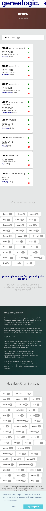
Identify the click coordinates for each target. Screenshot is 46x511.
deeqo (34, 247)
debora (22, 236)
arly (36, 399)
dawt (20, 225)
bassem (7, 404)
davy (6, 219)
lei (17, 442)
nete (22, 453)
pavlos (31, 459)
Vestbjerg (5, 182)
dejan (21, 252)
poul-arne (8, 464)
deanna (34, 230)
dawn (32, 219)
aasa (6, 393)
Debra (13, 37)
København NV (7, 92)
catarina (23, 404)
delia (34, 252)
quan (6, 470)
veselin (21, 481)
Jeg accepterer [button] (33, 507)
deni (29, 263)
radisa (20, 470)
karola (20, 432)
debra (6, 241)
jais (6, 426)
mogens (24, 448)
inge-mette (23, 421)
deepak (7, 247)
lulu (40, 442)
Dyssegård (5, 74)
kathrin (34, 432)
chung (6, 410)
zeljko (35, 481)
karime (7, 432)
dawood (7, 225)
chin (36, 404)
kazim (21, 437)
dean (6, 230)
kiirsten (35, 437)
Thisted (4, 146)
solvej (21, 475)
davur (21, 214)
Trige (3, 164)
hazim (7, 421)
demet (38, 258)
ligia (28, 442)
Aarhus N (5, 56)
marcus (8, 448)
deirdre (7, 252)
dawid (19, 219)
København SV (7, 112)
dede (19, 241)
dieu (32, 410)
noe (5, 459)
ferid (6, 415)
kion (6, 442)
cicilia (20, 410)
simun (7, 475)
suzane (35, 475)
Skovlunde (5, 128)
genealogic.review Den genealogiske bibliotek (23, 277)
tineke (7, 481)
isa (37, 421)
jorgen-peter (20, 426)
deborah (38, 236)
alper (6, 399)
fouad (19, 415)
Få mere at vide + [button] (11, 501)
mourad (8, 453)
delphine (8, 258)
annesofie (21, 399)
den (6, 263)
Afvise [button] (13, 507)
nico (34, 453)
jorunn (36, 426)
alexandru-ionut (23, 393)
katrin (7, 437)
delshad (23, 258)
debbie (8, 236)
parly (17, 459)
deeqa (21, 247)
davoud (7, 214)
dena (17, 263)
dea (33, 225)
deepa (32, 241)
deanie (20, 230)
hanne (34, 415)
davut (34, 214)
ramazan (35, 470)
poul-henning (26, 464)
